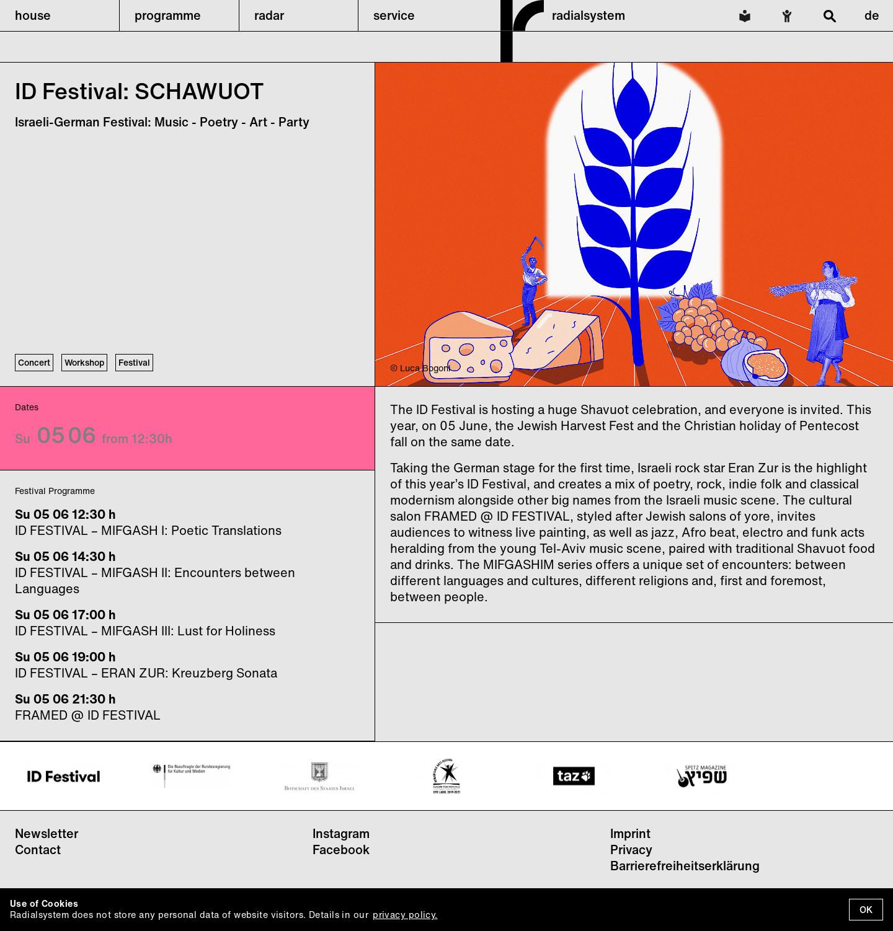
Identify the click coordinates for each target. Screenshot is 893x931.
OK (866, 909)
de (871, 15)
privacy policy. (405, 914)
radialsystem (588, 15)
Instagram (341, 833)
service (394, 15)
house (33, 15)
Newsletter (46, 833)
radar (269, 15)
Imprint (630, 833)
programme (168, 15)
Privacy (631, 849)
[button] (59, 15)
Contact (38, 849)
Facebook (341, 849)
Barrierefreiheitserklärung (685, 866)
